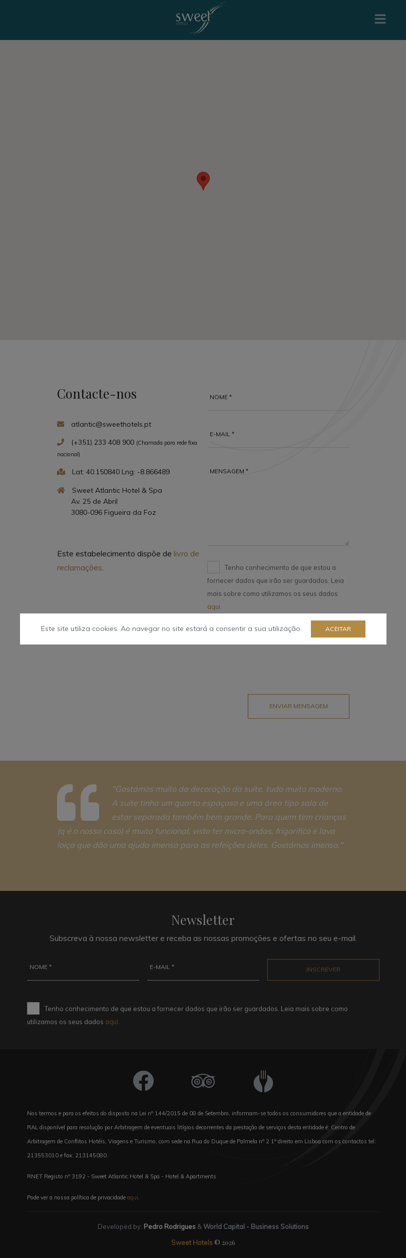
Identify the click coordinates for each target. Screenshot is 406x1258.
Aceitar (338, 629)
